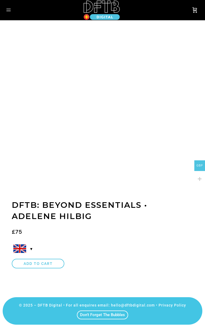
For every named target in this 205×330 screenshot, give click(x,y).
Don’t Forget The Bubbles (102, 314)
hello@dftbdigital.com (133, 305)
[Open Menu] (8, 10)
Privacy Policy (172, 305)
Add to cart (38, 263)
